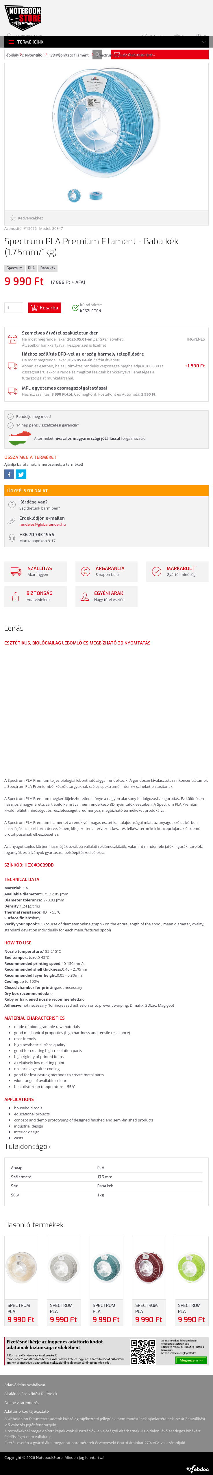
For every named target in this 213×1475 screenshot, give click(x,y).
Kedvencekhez (26, 218)
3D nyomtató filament (69, 55)
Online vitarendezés (21, 1402)
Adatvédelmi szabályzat (24, 1384)
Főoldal (10, 55)
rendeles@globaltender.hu (42, 524)
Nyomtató (33, 55)
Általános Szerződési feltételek (30, 1393)
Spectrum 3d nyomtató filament (124, 55)
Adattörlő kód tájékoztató (26, 1411)
